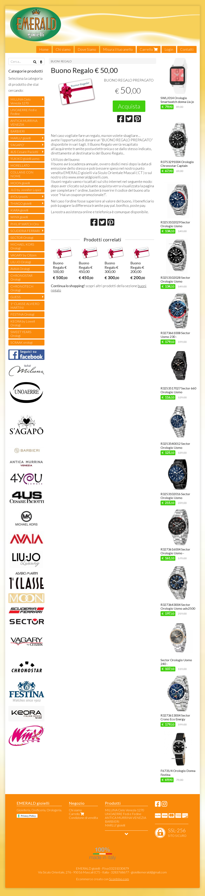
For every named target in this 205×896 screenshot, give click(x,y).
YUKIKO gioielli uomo (24, 158)
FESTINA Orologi (22, 314)
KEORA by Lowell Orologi (22, 323)
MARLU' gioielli (20, 138)
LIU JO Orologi (20, 262)
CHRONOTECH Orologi (21, 288)
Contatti (187, 49)
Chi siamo (63, 49)
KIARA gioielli (19, 210)
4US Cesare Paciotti (24, 152)
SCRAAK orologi (21, 342)
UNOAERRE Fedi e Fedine (23, 111)
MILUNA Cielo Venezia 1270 (20, 101)
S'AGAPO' (17, 145)
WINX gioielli (19, 217)
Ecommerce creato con (102, 879)
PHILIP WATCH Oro (24, 224)
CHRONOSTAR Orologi (21, 277)
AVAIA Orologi (20, 269)
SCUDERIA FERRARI (25, 231)
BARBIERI (17, 131)
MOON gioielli (20, 183)
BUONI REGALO (61, 61)
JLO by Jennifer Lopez (25, 190)
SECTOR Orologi (21, 237)
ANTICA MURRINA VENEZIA (23, 122)
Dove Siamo (87, 49)
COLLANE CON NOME (21, 174)
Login (169, 49)
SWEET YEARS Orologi (20, 333)
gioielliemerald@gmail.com (149, 872)
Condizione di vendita (83, 817)
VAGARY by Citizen (23, 255)
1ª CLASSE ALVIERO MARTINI (24, 305)
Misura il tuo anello (118, 49)
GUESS (15, 297)
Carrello (149, 49)
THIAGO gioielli (20, 203)
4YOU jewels (19, 196)
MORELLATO (20, 165)
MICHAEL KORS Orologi (22, 246)
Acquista (129, 106)
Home (44, 49)
